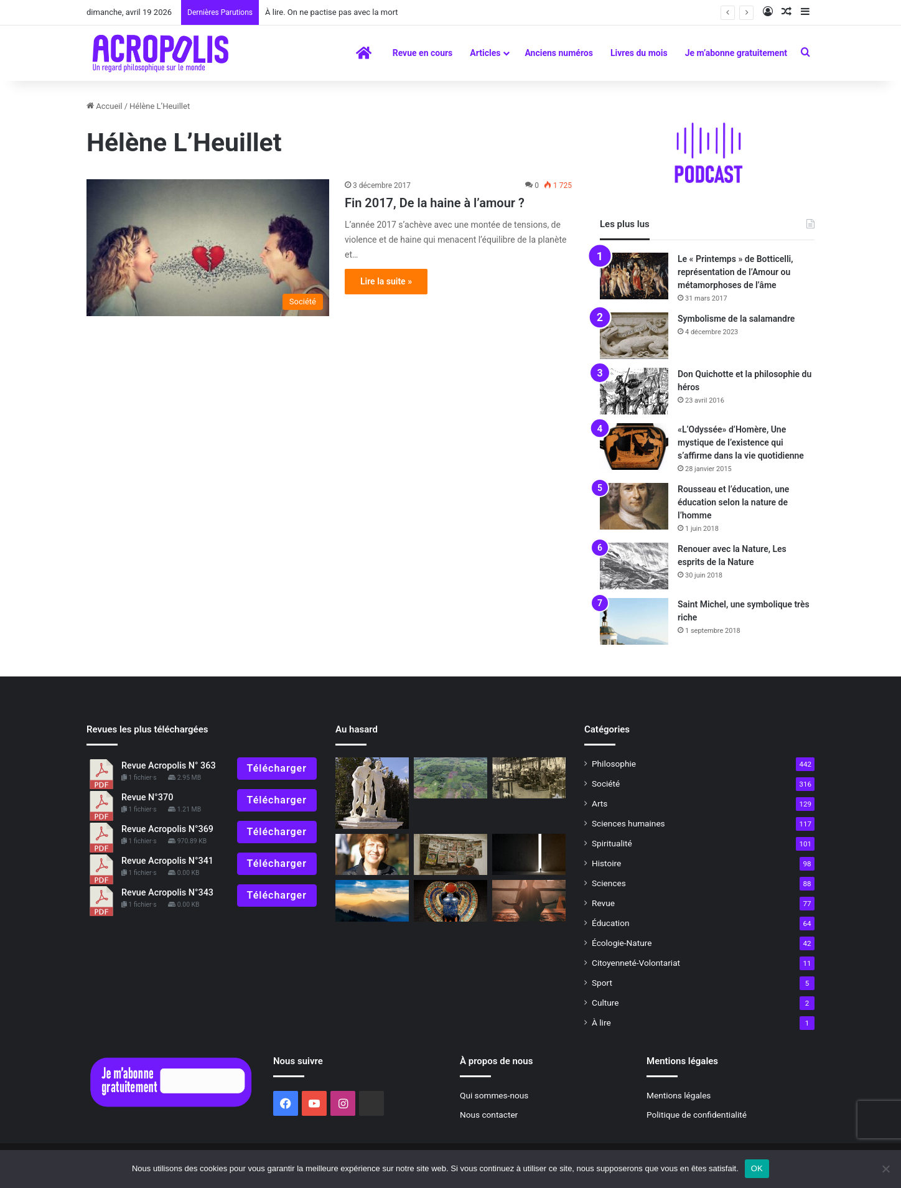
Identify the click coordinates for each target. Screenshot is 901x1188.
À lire (601, 1022)
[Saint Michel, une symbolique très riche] (634, 621)
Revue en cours (423, 53)
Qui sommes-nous (494, 1095)
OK (757, 1168)
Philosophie (614, 764)
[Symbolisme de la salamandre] (634, 335)
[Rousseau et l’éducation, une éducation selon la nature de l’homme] (634, 506)
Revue (603, 903)
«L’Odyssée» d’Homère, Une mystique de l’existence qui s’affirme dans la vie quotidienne (741, 442)
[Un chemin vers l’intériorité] (529, 901)
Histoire (606, 863)
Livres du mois (639, 53)
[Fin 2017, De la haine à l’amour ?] (207, 247)
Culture (605, 1003)
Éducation (611, 923)
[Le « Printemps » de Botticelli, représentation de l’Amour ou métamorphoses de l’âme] (634, 276)
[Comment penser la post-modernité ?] (529, 855)
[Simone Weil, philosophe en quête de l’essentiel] (529, 778)
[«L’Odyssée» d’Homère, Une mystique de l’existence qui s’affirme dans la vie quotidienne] (634, 446)
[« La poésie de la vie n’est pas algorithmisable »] (372, 901)
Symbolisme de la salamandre (736, 319)
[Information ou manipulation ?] (450, 855)
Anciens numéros (559, 53)
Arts (599, 803)
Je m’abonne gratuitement (736, 53)
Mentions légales (679, 1095)
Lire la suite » (386, 281)
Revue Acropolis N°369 (167, 829)
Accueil (104, 106)
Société (606, 783)
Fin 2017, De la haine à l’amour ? (435, 202)
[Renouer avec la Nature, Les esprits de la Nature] (634, 566)
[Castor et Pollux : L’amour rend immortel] (372, 793)
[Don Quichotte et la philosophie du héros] (634, 391)
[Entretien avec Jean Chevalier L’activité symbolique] (450, 901)
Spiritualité (612, 843)
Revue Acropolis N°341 (167, 861)
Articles (485, 53)
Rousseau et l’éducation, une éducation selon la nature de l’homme (733, 502)
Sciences (609, 883)
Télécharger (277, 768)
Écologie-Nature (621, 943)
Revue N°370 (147, 797)
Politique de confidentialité (697, 1115)
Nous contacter (489, 1115)
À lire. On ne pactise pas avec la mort (331, 12)
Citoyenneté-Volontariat (636, 963)
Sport (602, 983)
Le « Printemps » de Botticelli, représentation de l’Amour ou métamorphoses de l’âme (735, 272)
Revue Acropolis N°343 (167, 892)
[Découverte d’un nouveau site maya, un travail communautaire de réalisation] (450, 778)
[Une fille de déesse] (372, 855)
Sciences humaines (628, 823)
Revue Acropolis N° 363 (168, 765)
